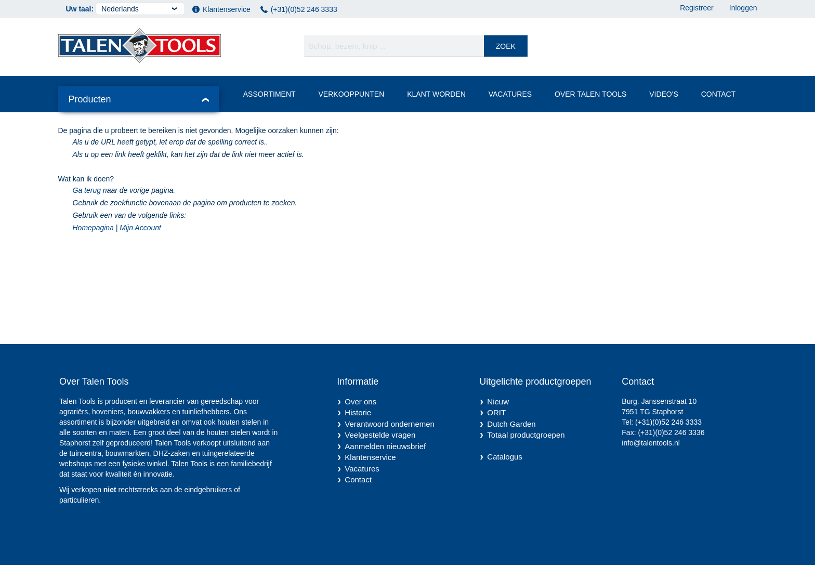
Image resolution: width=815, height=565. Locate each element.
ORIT (496, 412)
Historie (358, 412)
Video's (663, 94)
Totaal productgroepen (525, 434)
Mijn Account (140, 228)
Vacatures (510, 94)
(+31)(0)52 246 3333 (304, 9)
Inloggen (743, 8)
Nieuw (498, 401)
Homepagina (93, 228)
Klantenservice (227, 9)
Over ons (360, 401)
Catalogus (504, 456)
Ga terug (87, 190)
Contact (718, 94)
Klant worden (436, 94)
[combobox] (416, 46)
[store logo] (139, 45)
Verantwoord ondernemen (390, 423)
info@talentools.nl (651, 443)
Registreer (697, 8)
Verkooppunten (352, 94)
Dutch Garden (511, 423)
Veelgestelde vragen (380, 434)
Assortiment (269, 94)
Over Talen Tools (590, 94)
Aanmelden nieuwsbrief (385, 446)
